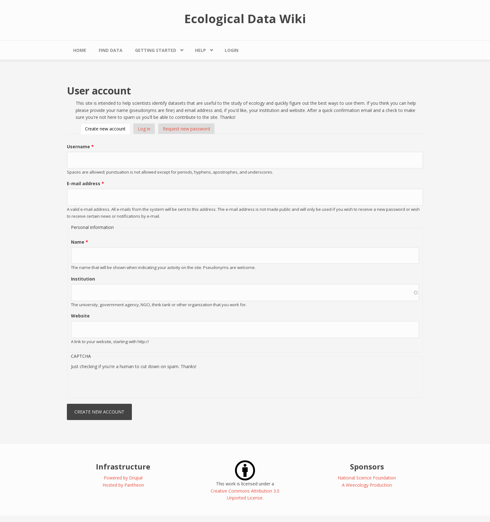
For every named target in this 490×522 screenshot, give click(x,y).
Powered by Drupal (123, 478)
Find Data (110, 50)
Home (79, 50)
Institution (83, 279)
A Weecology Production (367, 485)
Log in (144, 129)
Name (79, 242)
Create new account (107, 129)
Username (80, 147)
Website (80, 316)
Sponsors (367, 466)
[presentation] (118, 382)
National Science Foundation (367, 478)
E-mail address (85, 183)
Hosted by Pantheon (123, 485)
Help (200, 50)
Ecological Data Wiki (245, 18)
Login (231, 50)
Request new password (186, 129)
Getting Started (155, 50)
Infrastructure (123, 466)
